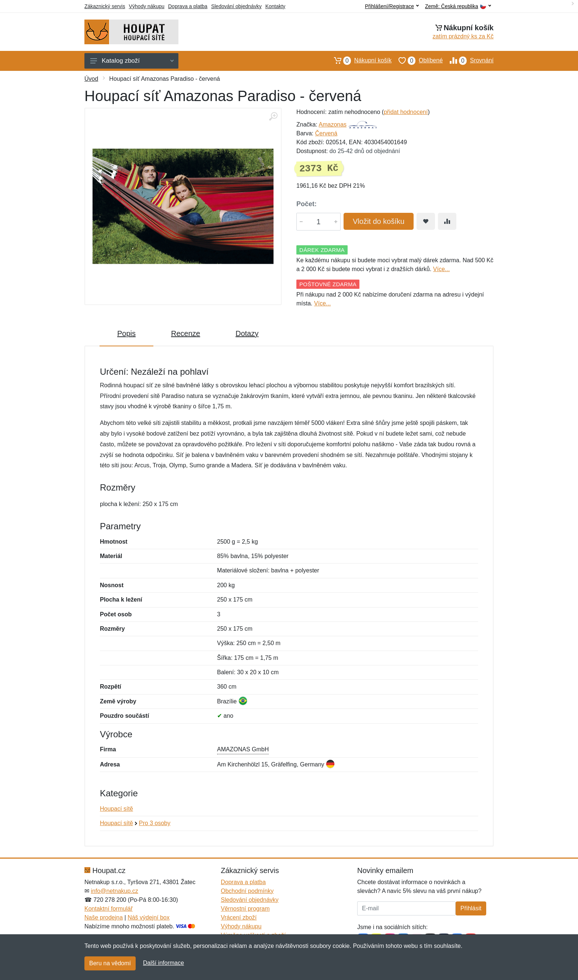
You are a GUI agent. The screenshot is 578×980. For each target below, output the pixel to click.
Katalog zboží (132, 60)
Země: (458, 6)
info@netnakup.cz (114, 891)
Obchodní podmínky (247, 891)
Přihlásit (470, 908)
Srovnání (468, 60)
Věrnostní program (245, 908)
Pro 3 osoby (154, 823)
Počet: (306, 204)
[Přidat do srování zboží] (447, 221)
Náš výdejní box (149, 917)
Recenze (185, 333)
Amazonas (332, 124)
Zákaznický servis (104, 6)
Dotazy (247, 333)
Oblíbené (417, 60)
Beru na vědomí (110, 963)
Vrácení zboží (239, 917)
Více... (441, 269)
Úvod (91, 79)
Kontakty (275, 6)
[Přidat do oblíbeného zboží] (426, 221)
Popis (126, 333)
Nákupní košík (359, 60)
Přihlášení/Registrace (392, 6)
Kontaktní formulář (108, 908)
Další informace (163, 963)
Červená (326, 133)
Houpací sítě (116, 809)
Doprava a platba (188, 6)
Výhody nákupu (146, 6)
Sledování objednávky (236, 6)
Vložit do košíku (378, 221)
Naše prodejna (103, 917)
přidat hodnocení (406, 112)
